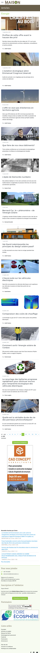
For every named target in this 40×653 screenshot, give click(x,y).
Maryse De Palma (6, 633)
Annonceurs (4, 641)
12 (32, 434)
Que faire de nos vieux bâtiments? (18, 145)
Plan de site (4, 644)
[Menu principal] (2, 2)
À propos (3, 629)
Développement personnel (8, 635)
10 (26, 434)
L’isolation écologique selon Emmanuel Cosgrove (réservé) (16, 72)
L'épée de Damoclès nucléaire (16, 177)
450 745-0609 (6, 571)
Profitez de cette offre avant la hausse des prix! (16, 36)
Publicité (3, 637)
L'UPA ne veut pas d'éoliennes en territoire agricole (18, 109)
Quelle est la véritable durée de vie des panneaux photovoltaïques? (18, 418)
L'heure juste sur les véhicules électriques (16, 279)
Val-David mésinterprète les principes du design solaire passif (18, 245)
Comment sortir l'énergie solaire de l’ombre (19, 346)
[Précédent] (7, 434)
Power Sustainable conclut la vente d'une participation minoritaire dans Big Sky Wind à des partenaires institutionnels (19, 542)
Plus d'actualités (5, 562)
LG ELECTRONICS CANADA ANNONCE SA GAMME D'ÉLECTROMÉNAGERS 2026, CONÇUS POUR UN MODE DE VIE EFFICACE (19, 555)
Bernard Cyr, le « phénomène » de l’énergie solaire (18, 211)
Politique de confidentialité (8, 648)
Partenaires (4, 639)
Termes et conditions (7, 646)
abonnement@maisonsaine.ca (10, 574)
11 (29, 434)
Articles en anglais (6, 631)
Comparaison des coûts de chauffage (20, 314)
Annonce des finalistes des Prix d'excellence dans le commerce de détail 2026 (20, 548)
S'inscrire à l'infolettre (20, 442)
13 (36, 434)
